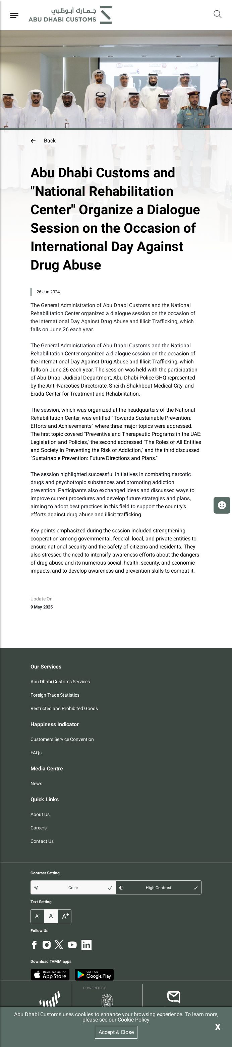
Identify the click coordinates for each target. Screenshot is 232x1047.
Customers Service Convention (62, 739)
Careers (39, 827)
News (36, 783)
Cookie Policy (134, 1019)
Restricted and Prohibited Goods (64, 708)
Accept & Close (116, 1032)
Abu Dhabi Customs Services (60, 681)
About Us (40, 814)
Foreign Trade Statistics (55, 695)
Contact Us (42, 841)
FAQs (36, 752)
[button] (116, 140)
